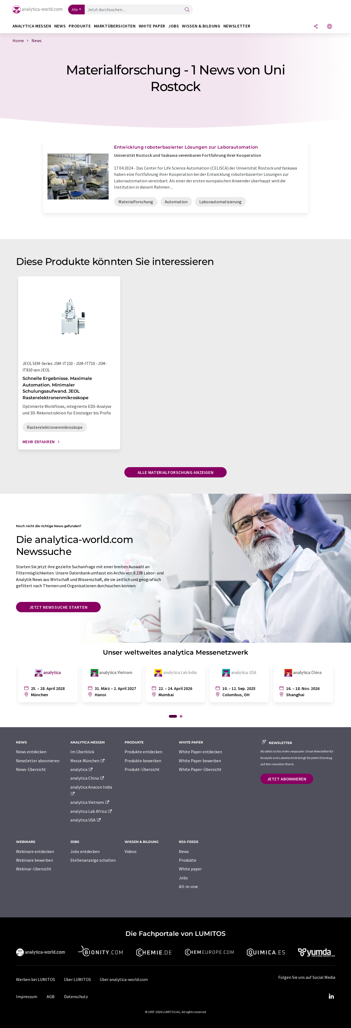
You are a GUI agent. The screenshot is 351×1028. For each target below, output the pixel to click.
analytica (81, 769)
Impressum (26, 996)
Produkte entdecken (143, 751)
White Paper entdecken (200, 751)
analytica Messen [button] (31, 26)
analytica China (87, 778)
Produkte (187, 860)
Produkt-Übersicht (142, 769)
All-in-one (188, 886)
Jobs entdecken (85, 851)
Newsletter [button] (236, 26)
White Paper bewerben (200, 760)
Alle (75, 9)
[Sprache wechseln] (329, 27)
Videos (131, 851)
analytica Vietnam (90, 802)
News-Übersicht (31, 769)
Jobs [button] (173, 26)
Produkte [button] (80, 26)
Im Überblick (82, 751)
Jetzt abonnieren (286, 779)
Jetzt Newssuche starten (58, 607)
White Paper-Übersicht (200, 769)
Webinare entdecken (35, 851)
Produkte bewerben (143, 760)
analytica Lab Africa (91, 811)
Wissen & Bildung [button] (201, 26)
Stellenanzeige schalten (93, 860)
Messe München (87, 760)
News (184, 851)
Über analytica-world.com (124, 979)
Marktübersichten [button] (115, 26)
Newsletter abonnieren (37, 760)
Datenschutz (76, 996)
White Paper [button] (152, 26)
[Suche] (187, 10)
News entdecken (31, 751)
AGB (51, 996)
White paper (190, 868)
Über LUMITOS (77, 979)
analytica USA (86, 820)
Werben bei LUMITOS (35, 979)
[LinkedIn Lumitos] (331, 996)
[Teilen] (316, 27)
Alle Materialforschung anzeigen (176, 472)
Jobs (183, 877)
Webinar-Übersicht (33, 868)
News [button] (60, 26)
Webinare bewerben (34, 860)
